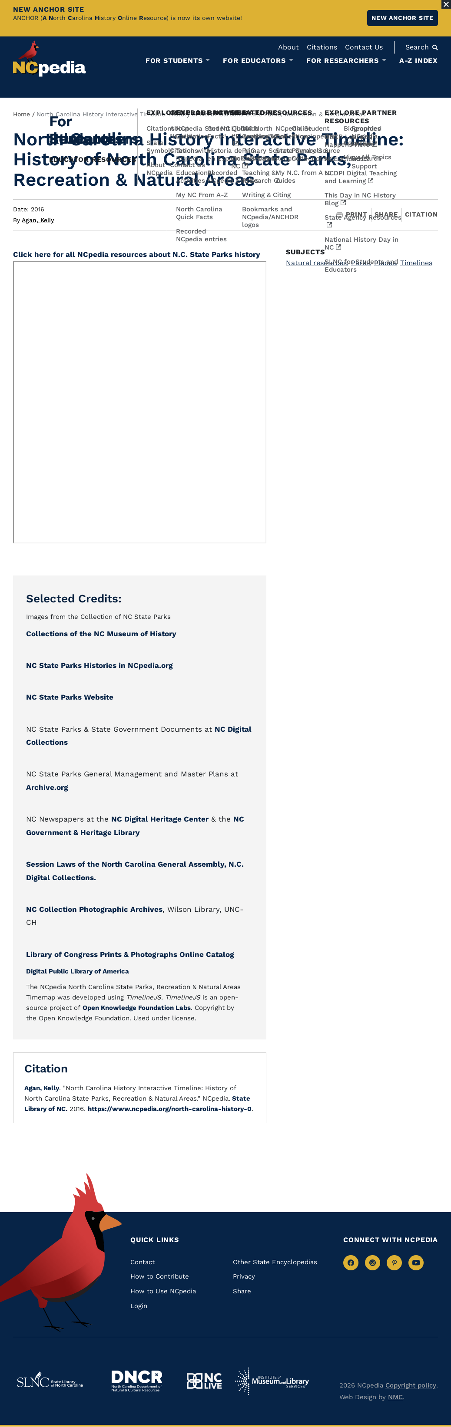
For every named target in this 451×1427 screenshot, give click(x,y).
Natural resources (317, 263)
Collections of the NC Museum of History (101, 633)
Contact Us (364, 47)
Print (352, 214)
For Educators (254, 61)
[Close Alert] (446, 4)
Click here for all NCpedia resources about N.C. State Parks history (136, 254)
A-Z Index (418, 60)
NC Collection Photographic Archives (94, 909)
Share (386, 214)
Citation (421, 214)
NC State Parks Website (69, 697)
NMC (395, 1397)
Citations (322, 47)
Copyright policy (410, 1385)
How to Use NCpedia (163, 1291)
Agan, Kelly (38, 220)
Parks (361, 263)
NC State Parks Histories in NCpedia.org (99, 665)
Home (21, 114)
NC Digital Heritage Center (160, 819)
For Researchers (342, 61)
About (288, 47)
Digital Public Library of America (77, 971)
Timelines (416, 263)
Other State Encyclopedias (275, 1262)
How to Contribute (159, 1276)
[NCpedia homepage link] (49, 58)
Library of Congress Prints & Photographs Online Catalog (130, 954)
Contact (142, 1262)
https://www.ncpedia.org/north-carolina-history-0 (170, 1109)
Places (386, 263)
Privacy (244, 1276)
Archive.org (47, 787)
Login (138, 1306)
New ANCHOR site (402, 17)
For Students (174, 61)
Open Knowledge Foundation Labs (137, 1008)
